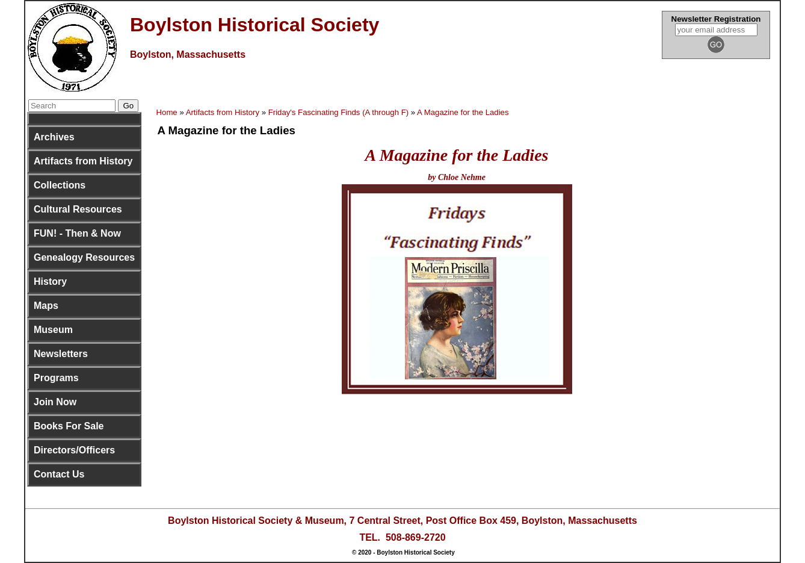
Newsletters (61, 354)
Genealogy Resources (84, 257)
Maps (46, 305)
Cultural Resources (78, 209)
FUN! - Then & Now (77, 233)
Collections (59, 185)
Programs (56, 378)
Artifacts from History (83, 161)
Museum (53, 330)
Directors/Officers (74, 450)
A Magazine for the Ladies (463, 112)
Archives (54, 137)
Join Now (55, 402)
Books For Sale (68, 426)
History (50, 281)
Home (166, 112)
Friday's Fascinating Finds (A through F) (338, 112)
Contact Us (59, 474)
